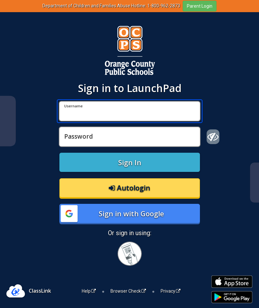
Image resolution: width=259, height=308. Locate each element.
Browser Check (128, 291)
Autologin (129, 187)
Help (89, 291)
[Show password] (213, 136)
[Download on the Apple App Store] (232, 281)
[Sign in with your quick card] (129, 253)
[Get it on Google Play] (232, 297)
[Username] (129, 111)
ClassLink (40, 290)
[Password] (129, 136)
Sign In (129, 162)
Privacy (170, 291)
